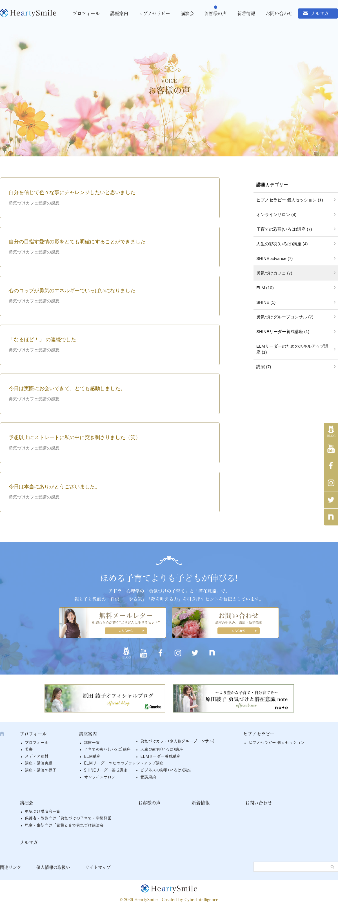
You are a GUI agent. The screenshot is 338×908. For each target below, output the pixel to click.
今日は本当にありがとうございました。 (54, 486)
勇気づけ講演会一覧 (42, 812)
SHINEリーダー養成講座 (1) (282, 331)
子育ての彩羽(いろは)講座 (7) (284, 229)
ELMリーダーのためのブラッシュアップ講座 (124, 763)
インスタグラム (331, 482)
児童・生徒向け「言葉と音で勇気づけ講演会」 (66, 825)
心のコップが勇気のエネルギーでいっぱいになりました (72, 290)
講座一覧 (92, 743)
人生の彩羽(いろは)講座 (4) (282, 243)
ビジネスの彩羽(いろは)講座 (165, 770)
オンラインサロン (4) (276, 214)
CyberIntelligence (201, 900)
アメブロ (331, 431)
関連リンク (10, 867)
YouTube (331, 448)
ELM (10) (265, 287)
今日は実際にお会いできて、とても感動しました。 (67, 388)
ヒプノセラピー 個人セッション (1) (289, 199)
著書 (29, 749)
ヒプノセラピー (154, 13)
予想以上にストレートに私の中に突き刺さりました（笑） (75, 437)
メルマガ (320, 13)
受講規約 (148, 777)
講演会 (187, 13)
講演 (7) (263, 366)
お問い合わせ (279, 13)
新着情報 (246, 13)
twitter (331, 499)
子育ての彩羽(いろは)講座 (107, 749)
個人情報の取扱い (53, 867)
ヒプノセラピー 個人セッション (276, 743)
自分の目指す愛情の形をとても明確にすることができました (77, 241)
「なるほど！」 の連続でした (42, 339)
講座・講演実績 (38, 763)
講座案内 (119, 13)
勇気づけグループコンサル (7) (284, 316)
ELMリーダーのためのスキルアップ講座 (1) (292, 349)
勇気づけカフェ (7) (274, 273)
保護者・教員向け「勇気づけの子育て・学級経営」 (70, 818)
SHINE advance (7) (274, 258)
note (331, 517)
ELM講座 (92, 756)
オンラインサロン (99, 777)
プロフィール (86, 13)
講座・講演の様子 (40, 770)
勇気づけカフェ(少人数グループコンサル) (177, 741)
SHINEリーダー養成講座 (105, 770)
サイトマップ (98, 867)
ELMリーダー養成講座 (160, 756)
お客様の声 (215, 13)
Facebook (331, 465)
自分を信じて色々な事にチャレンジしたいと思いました (72, 192)
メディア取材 (36, 756)
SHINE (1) (265, 302)
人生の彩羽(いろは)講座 (161, 749)
